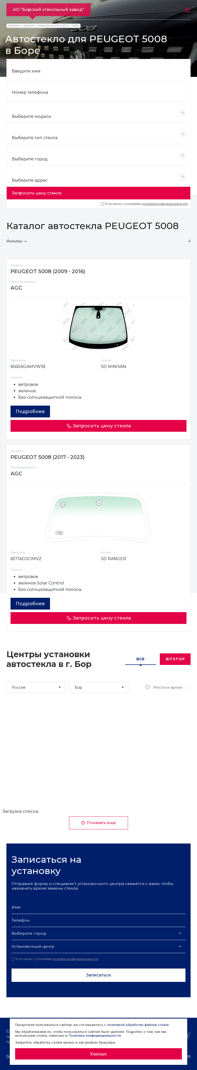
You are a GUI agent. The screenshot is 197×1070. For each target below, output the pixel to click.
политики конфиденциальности (165, 204)
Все (140, 659)
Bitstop (175, 659)
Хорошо (98, 1053)
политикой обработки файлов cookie (138, 1025)
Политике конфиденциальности (95, 1035)
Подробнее (30, 411)
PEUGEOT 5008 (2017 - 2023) (48, 457)
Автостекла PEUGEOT (53, 25)
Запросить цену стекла (37, 193)
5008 (75, 25)
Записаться (98, 975)
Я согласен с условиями (144, 204)
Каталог (28, 25)
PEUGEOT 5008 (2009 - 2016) (48, 271)
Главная (14, 25)
